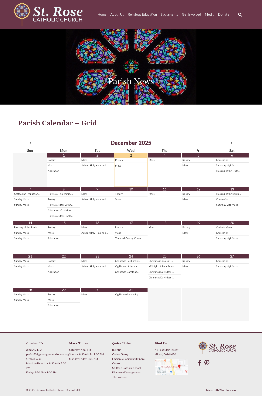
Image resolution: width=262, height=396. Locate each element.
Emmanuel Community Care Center (128, 361)
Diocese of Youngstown (126, 372)
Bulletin (116, 349)
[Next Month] (232, 143)
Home (102, 14)
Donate (223, 14)
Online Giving (120, 354)
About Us (117, 14)
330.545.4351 (34, 349)
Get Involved (191, 14)
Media (209, 14)
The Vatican (119, 376)
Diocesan (230, 389)
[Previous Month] (30, 143)
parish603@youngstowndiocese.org (46, 354)
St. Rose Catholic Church (50, 389)
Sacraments (169, 14)
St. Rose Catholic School (126, 367)
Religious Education (142, 14)
